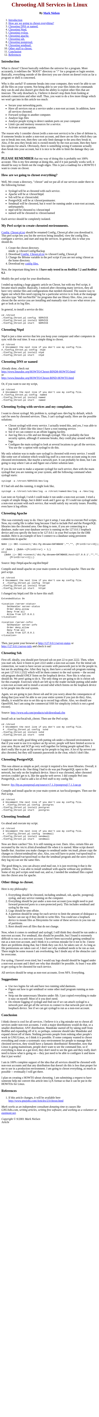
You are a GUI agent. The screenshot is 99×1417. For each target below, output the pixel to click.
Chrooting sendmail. (20, 45)
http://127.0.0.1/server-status (54, 665)
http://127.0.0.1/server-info (16, 668)
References (14, 54)
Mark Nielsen (51, 13)
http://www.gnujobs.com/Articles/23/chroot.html (35, 1131)
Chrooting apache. (18, 35)
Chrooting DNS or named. (23, 26)
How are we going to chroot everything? (31, 23)
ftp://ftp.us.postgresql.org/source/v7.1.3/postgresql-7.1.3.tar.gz (46, 809)
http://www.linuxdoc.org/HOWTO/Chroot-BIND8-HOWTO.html (38, 376)
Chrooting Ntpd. (17, 29)
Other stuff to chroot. (20, 48)
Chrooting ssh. (16, 38)
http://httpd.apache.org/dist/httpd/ (29, 574)
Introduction (15, 20)
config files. (32, 263)
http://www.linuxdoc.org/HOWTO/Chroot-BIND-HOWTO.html (37, 382)
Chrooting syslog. (18, 32)
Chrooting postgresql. (20, 42)
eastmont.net (8, 1143)
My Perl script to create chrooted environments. (35, 225)
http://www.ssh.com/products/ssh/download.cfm (38, 735)
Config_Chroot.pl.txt (13, 232)
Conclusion (14, 51)
